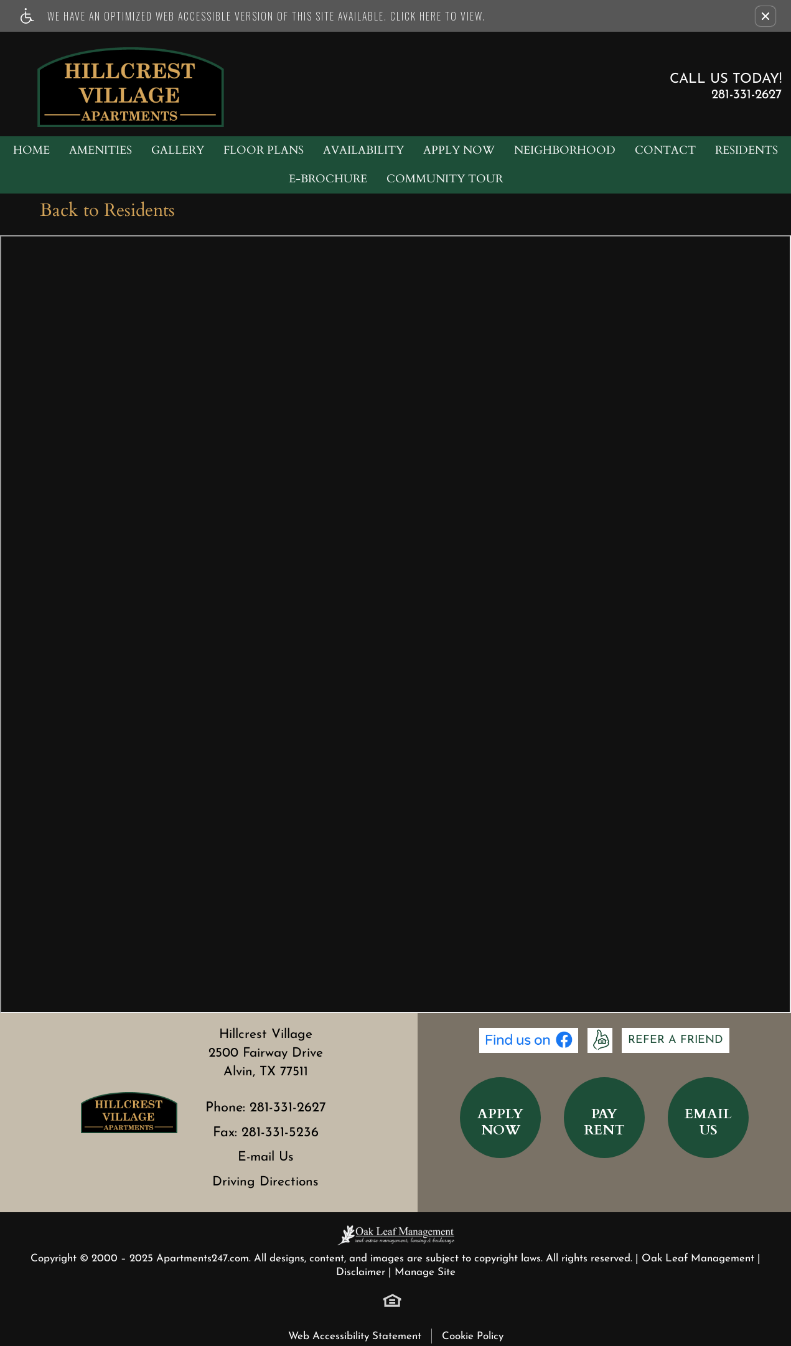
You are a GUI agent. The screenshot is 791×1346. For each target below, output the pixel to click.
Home (31, 150)
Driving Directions (265, 1182)
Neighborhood (564, 150)
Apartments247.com (202, 1258)
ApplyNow (500, 1122)
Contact (665, 150)
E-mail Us (266, 1157)
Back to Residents (107, 210)
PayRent (604, 1122)
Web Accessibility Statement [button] (354, 1336)
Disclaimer (360, 1272)
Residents (746, 150)
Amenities (100, 150)
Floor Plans (263, 150)
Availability (363, 150)
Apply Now (459, 150)
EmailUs (708, 1122)
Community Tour (444, 179)
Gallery (177, 150)
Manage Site (425, 1272)
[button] (765, 16)
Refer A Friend (675, 1040)
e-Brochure (328, 179)
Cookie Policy (472, 1336)
